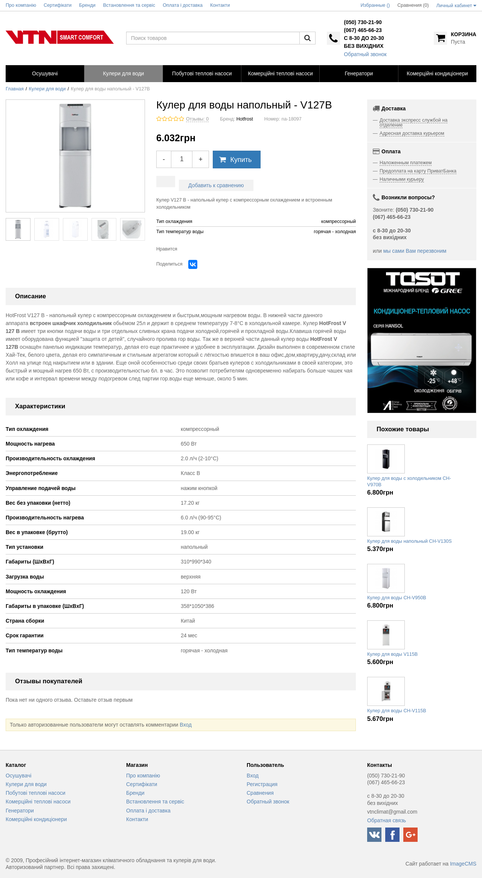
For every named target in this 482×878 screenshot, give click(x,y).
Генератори (20, 811)
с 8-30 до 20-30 (364, 38)
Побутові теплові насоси (36, 793)
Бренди (135, 793)
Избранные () (375, 5)
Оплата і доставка (148, 811)
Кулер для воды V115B (392, 654)
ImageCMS (463, 864)
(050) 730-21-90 (362, 22)
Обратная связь (386, 820)
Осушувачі (18, 776)
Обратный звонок (365, 54)
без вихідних (363, 46)
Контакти (137, 819)
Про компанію (143, 776)
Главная (15, 89)
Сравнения (260, 793)
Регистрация (262, 784)
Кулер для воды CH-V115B (396, 710)
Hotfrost (244, 119)
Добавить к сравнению (216, 185)
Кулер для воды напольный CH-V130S (409, 541)
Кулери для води (47, 89)
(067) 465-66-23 (362, 30)
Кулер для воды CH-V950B (396, 597)
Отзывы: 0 (197, 119)
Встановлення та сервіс (155, 802)
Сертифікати (141, 784)
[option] (422, 340)
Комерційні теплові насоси (38, 802)
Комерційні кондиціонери (36, 819)
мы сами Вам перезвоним (415, 251)
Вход (186, 725)
